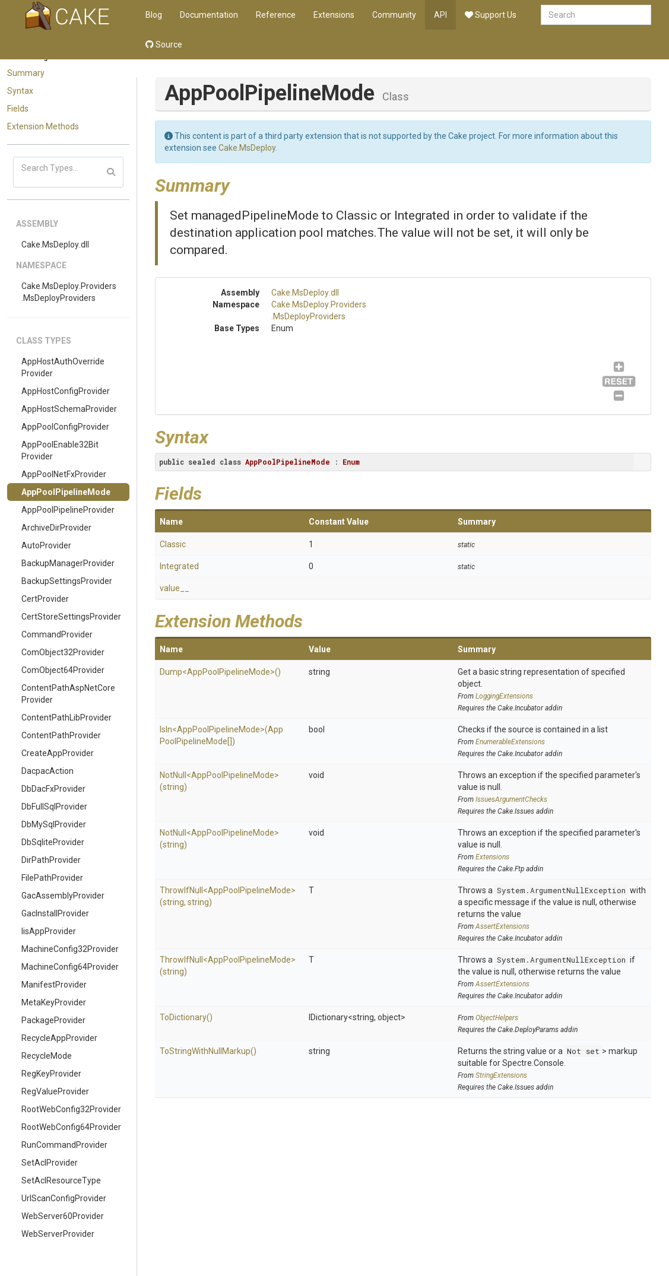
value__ (174, 588)
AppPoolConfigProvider (65, 426)
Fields (17, 108)
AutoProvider (46, 545)
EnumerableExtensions (510, 742)
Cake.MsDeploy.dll (55, 244)
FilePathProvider (52, 878)
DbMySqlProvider (53, 824)
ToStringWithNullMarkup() (208, 1051)
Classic (173, 544)
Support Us (490, 15)
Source (163, 44)
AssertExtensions (502, 926)
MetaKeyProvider (53, 1002)
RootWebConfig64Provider (71, 1127)
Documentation (209, 15)
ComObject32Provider (62, 652)
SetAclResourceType (61, 1180)
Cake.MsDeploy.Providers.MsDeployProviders (68, 292)
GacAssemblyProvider (62, 895)
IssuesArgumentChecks (511, 799)
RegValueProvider (55, 1091)
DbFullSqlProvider (54, 806)
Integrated (179, 566)
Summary (26, 73)
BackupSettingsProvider (66, 581)
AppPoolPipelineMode (65, 492)
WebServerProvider (57, 1234)
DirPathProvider (51, 860)
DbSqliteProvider (52, 842)
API (440, 15)
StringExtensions (501, 1075)
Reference (276, 15)
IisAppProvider (48, 931)
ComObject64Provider (62, 670)
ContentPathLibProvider (66, 717)
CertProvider (45, 599)
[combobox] (596, 15)
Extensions (333, 15)
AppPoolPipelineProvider (68, 510)
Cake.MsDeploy (246, 148)
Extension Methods (43, 126)
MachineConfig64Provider (70, 967)
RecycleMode (46, 1056)
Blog (153, 15)
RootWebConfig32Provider (71, 1109)
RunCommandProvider (64, 1145)
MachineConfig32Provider (70, 949)
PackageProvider (53, 1020)
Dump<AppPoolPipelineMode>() (220, 672)
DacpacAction (47, 771)
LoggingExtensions (504, 696)
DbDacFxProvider (53, 788)
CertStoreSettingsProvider (71, 616)
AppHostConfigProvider (65, 391)
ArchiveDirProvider (56, 527)
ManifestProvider (54, 984)
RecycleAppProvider (59, 1038)
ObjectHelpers (496, 1018)
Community (394, 15)
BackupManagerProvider (68, 563)
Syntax (20, 91)
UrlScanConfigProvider (63, 1198)
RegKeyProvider (51, 1073)
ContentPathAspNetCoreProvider (68, 693)
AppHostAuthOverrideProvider (62, 367)
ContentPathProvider (61, 735)
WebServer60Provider (62, 1216)
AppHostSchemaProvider (69, 409)
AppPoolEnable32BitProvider (60, 450)
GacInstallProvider (55, 913)
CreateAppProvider (57, 753)
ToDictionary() (186, 1017)
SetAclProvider (49, 1162)
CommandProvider (57, 634)
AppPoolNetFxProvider (63, 474)
